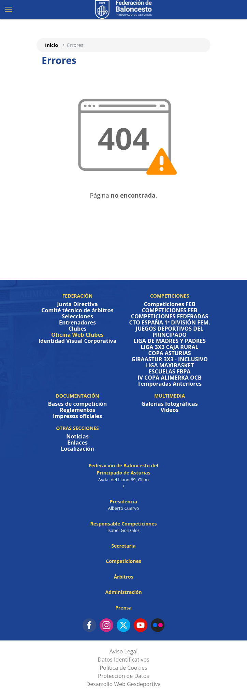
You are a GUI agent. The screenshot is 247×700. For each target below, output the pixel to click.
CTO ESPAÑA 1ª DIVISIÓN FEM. (169, 322)
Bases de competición (77, 404)
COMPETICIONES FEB (169, 310)
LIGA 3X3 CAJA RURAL (169, 347)
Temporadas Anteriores (169, 384)
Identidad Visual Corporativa (78, 341)
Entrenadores (77, 322)
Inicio (51, 45)
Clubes (77, 329)
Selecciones (77, 316)
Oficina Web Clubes (77, 335)
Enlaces (77, 442)
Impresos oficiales (77, 416)
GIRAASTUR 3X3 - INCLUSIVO (169, 359)
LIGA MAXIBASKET (169, 365)
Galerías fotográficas (169, 404)
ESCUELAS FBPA (170, 371)
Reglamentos (77, 410)
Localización (77, 449)
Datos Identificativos (123, 659)
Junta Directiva (77, 304)
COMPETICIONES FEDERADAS (169, 316)
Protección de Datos (123, 676)
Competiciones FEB (169, 304)
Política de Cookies (123, 667)
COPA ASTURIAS (169, 353)
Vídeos (170, 410)
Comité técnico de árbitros (77, 310)
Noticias (77, 436)
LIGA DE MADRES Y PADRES (169, 341)
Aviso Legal (124, 651)
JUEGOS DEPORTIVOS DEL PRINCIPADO (169, 332)
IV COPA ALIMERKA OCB (169, 377)
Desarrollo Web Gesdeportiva (123, 684)
